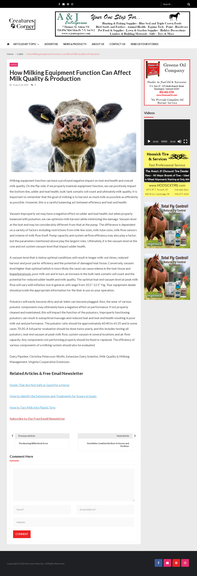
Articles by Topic (24, 44)
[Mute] (179, 141)
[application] (167, 132)
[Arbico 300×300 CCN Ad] (167, 225)
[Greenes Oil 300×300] (167, 82)
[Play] (149, 141)
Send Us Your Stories (144, 44)
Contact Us (117, 44)
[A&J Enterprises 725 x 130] (122, 24)
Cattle (14, 65)
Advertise (51, 44)
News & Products (74, 44)
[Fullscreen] (185, 141)
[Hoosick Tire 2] (167, 174)
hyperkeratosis (20, 274)
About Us (98, 44)
